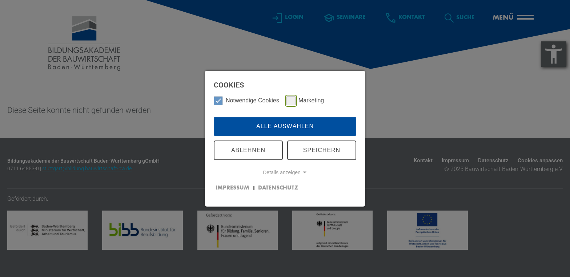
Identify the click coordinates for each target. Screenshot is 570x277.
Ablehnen (248, 150)
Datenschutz (278, 188)
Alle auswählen (285, 126)
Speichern (321, 150)
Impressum (232, 188)
